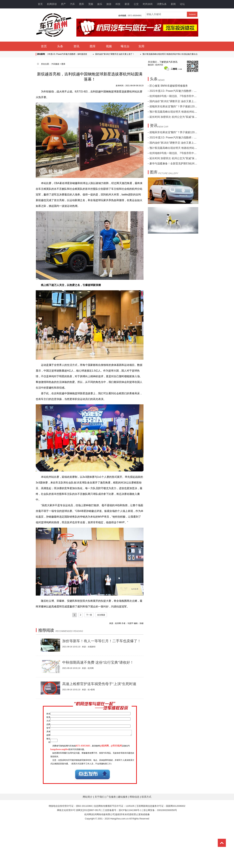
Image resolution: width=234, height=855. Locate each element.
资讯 (76, 46)
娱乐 (99, 4)
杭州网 (87, 843)
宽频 (90, 4)
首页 (40, 4)
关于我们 (100, 825)
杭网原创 (52, 4)
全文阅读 (101, 615)
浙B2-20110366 (84, 834)
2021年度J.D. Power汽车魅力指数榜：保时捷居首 (67, 54)
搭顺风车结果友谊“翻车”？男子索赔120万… (175, 106)
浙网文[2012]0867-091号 (88, 838)
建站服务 (123, 825)
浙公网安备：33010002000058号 (160, 838)
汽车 (72, 4)
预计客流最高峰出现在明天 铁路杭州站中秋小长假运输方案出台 (172, 54)
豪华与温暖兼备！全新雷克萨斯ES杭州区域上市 (177, 163)
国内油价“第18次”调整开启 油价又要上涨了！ (117, 54)
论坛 (182, 4)
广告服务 (111, 825)
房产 (63, 4)
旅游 (108, 4)
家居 (127, 4)
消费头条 (162, 4)
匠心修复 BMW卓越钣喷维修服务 (169, 85)
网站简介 (88, 825)
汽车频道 (55, 64)
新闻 (173, 4)
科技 (118, 4)
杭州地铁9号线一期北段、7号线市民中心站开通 (177, 96)
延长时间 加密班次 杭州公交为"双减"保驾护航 (176, 117)
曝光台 (125, 46)
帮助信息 (135, 825)
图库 (81, 4)
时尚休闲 (148, 4)
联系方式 (146, 825)
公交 (136, 4)
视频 (109, 46)
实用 (141, 46)
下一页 (89, 615)
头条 (60, 46)
